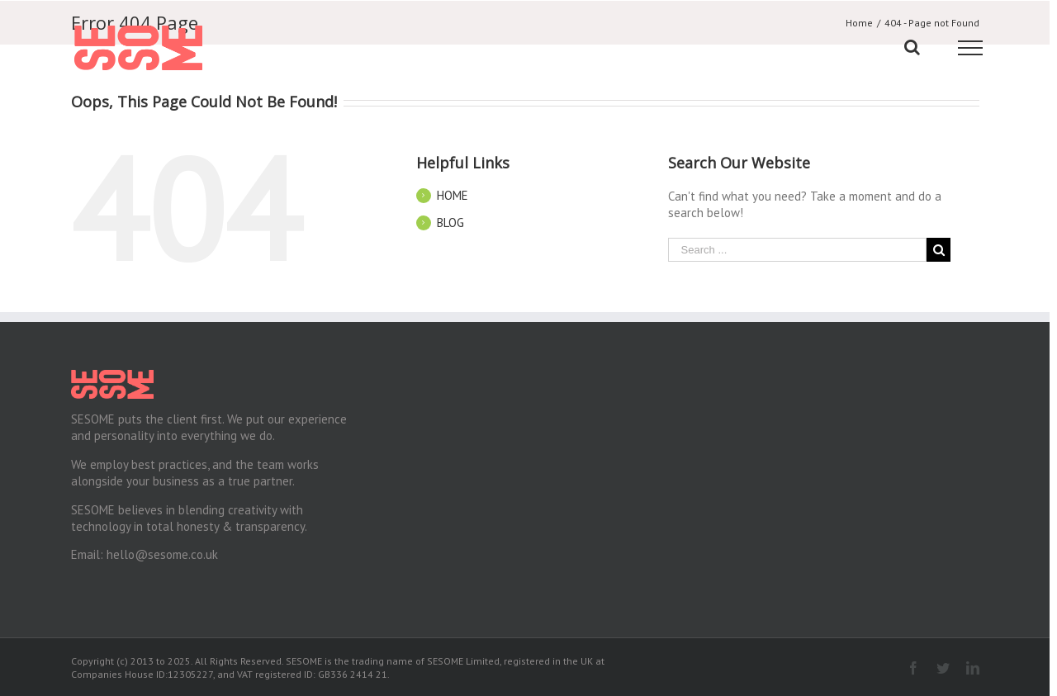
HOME (452, 195)
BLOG (450, 222)
